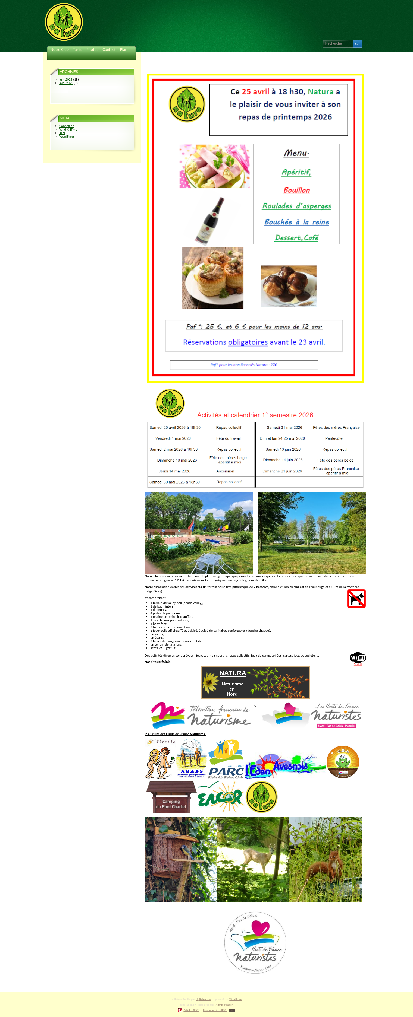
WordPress (66, 136)
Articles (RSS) (191, 1010)
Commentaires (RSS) (215, 1010)
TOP (232, 1010)
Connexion (66, 126)
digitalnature (203, 999)
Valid (68, 129)
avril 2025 (66, 83)
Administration (224, 1004)
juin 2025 (65, 79)
